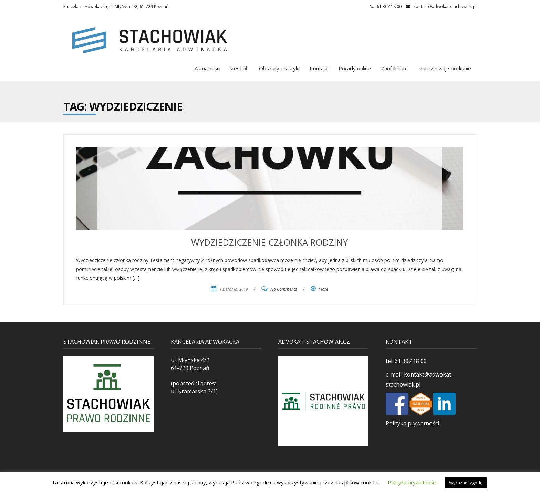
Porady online (355, 68)
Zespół (239, 68)
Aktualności (207, 68)
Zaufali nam (394, 68)
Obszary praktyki (278, 68)
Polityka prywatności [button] (412, 482)
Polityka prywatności (412, 423)
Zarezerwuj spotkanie (444, 68)
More (323, 289)
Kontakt (319, 68)
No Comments (283, 289)
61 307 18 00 (410, 361)
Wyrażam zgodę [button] (465, 483)
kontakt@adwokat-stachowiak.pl (445, 6)
